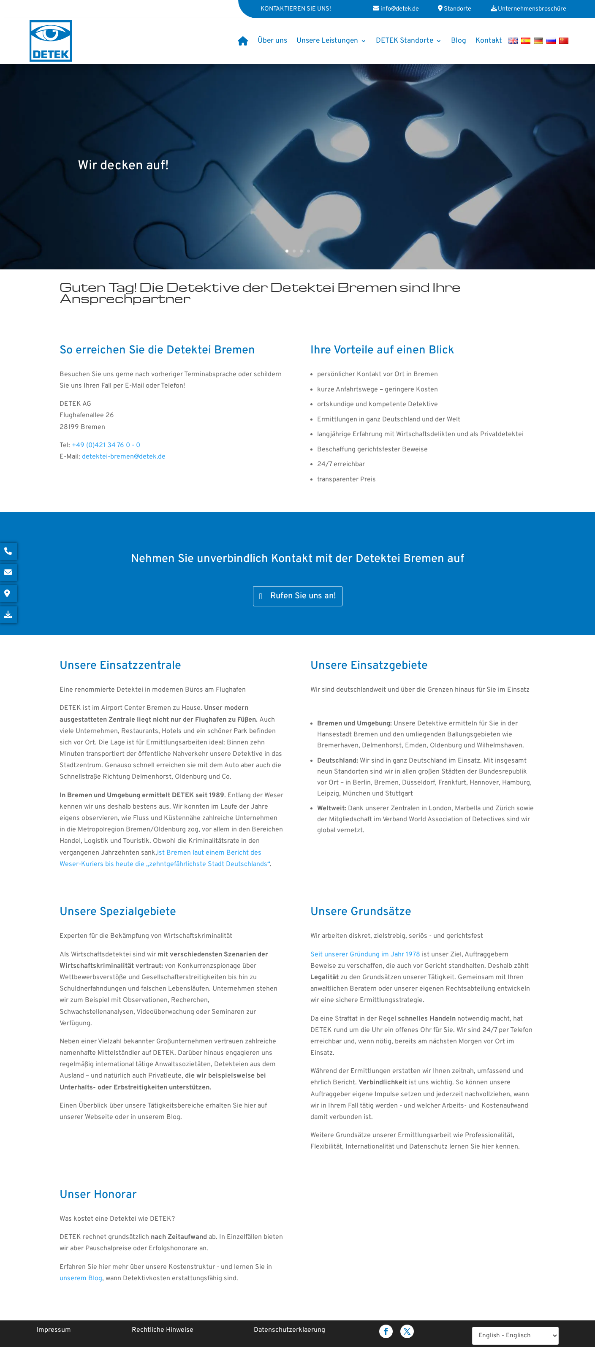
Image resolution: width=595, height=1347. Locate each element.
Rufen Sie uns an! (303, 596)
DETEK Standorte (404, 41)
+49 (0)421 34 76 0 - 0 (106, 445)
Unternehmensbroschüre (532, 9)
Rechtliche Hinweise (162, 1330)
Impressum (53, 1330)
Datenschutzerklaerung (289, 1330)
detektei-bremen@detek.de (124, 457)
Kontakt (488, 41)
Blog (458, 41)
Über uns (272, 41)
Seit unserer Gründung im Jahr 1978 (365, 955)
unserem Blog (81, 1278)
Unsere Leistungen (327, 41)
